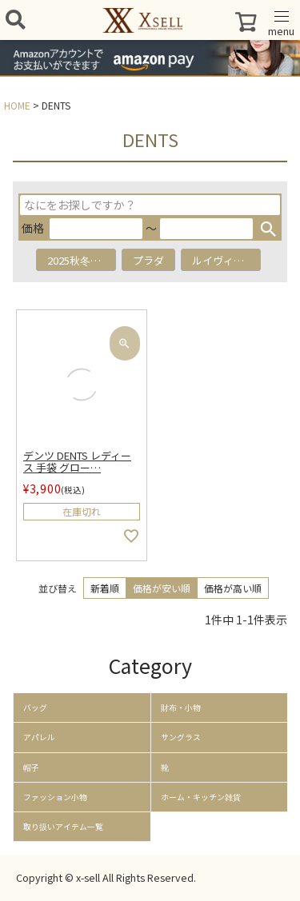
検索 (268, 228)
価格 (33, 228)
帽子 (31, 767)
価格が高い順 (233, 588)
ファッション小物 (55, 797)
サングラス (181, 737)
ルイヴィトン (223, 260)
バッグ (35, 707)
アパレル (39, 737)
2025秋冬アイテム (81, 260)
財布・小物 (181, 707)
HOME (17, 105)
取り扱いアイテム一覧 (63, 826)
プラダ (148, 260)
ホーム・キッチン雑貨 (201, 797)
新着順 (104, 588)
